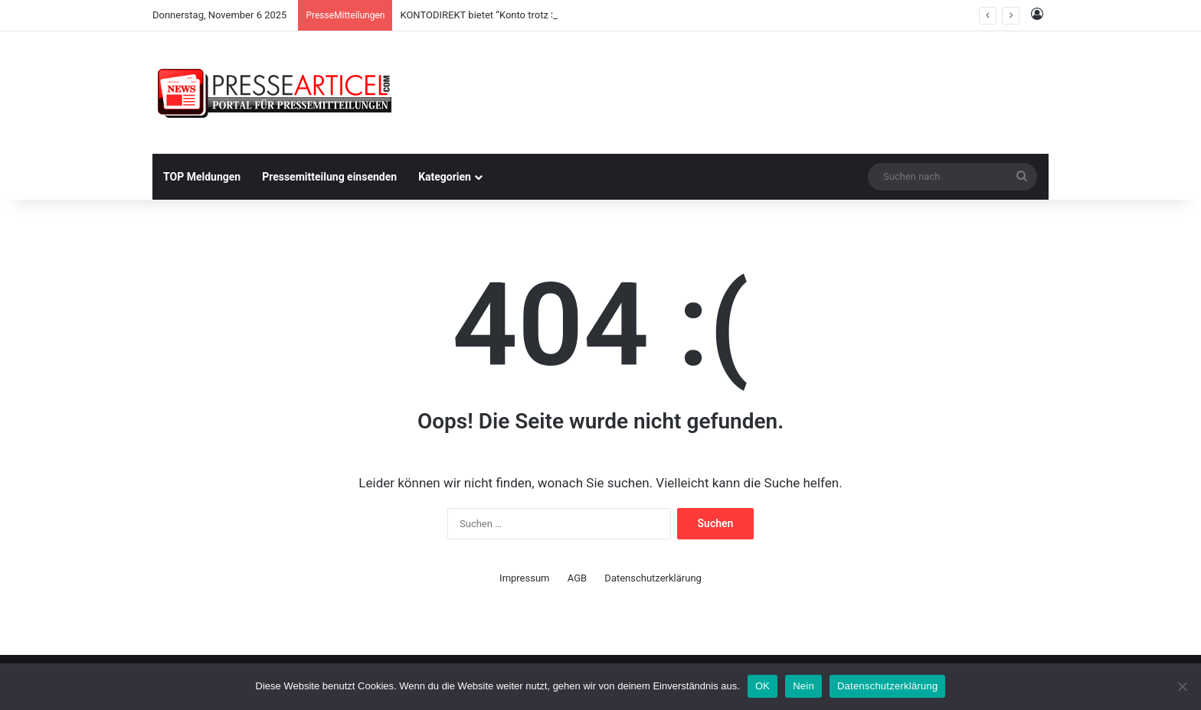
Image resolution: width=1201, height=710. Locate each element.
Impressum (524, 578)
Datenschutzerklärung (653, 578)
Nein (803, 686)
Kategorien (444, 177)
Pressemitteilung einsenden (329, 177)
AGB (577, 578)
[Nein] (1182, 686)
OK (762, 686)
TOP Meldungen (202, 177)
